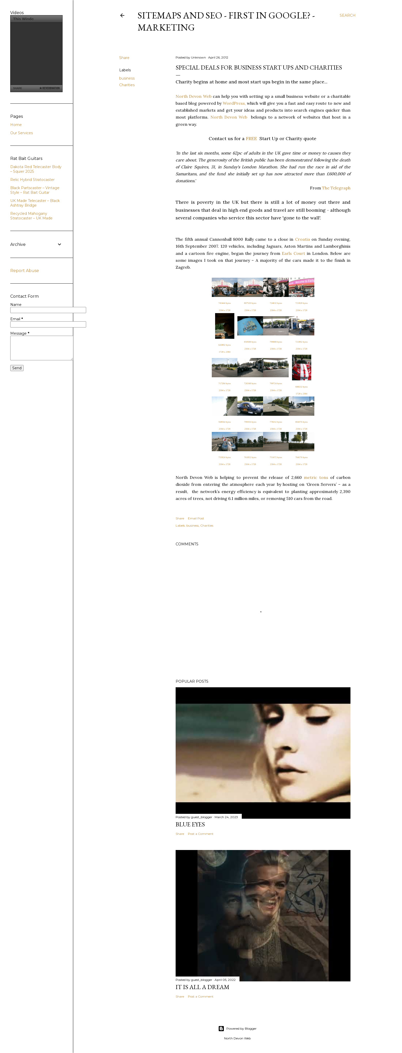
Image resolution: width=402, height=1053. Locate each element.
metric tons (316, 477)
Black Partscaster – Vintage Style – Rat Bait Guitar (34, 190)
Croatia (302, 239)
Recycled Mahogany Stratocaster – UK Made (31, 215)
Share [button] (124, 57)
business (127, 78)
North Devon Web (194, 96)
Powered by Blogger (237, 1029)
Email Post (196, 518)
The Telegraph (336, 187)
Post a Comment (201, 834)
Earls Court (293, 253)
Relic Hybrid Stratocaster (32, 179)
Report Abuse (24, 270)
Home (16, 124)
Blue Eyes (190, 824)
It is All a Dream (202, 987)
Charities (127, 85)
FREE (251, 138)
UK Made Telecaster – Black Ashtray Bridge (35, 203)
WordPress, (234, 103)
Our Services (21, 133)
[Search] (348, 15)
